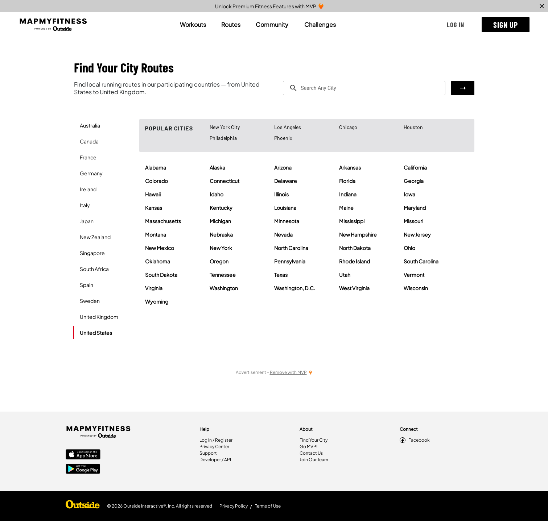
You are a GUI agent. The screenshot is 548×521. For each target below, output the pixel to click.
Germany (91, 173)
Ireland (88, 189)
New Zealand (95, 237)
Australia (90, 125)
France (88, 157)
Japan (87, 221)
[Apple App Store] (83, 455)
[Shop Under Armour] (83, 506)
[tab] (193, 24)
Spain (86, 285)
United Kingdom (99, 316)
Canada (89, 141)
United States (96, 332)
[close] (542, 6)
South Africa (94, 269)
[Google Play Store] (83, 469)
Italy (85, 205)
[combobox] (364, 88)
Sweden (90, 300)
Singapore (92, 253)
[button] (455, 24)
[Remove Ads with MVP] (291, 372)
